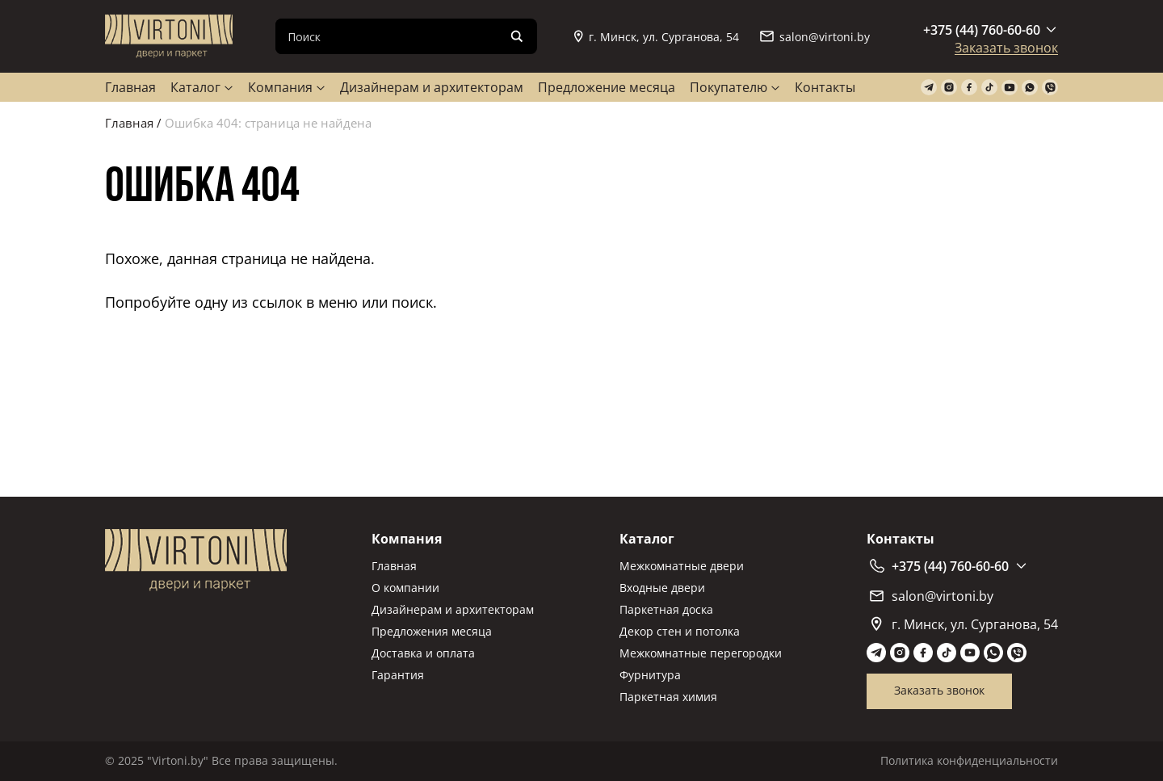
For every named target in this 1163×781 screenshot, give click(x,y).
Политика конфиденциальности (969, 760)
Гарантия (398, 674)
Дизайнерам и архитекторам (431, 87)
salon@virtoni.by (815, 36)
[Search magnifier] (517, 36)
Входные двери (662, 587)
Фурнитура (650, 674)
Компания (280, 87)
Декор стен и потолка (679, 631)
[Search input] (393, 36)
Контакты (825, 87)
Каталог (195, 87)
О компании (405, 587)
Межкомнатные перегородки (700, 653)
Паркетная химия (668, 696)
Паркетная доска (666, 609)
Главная (130, 87)
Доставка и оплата (423, 653)
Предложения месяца (432, 631)
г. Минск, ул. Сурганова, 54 (656, 36)
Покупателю (728, 87)
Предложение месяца (606, 87)
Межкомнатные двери (681, 565)
